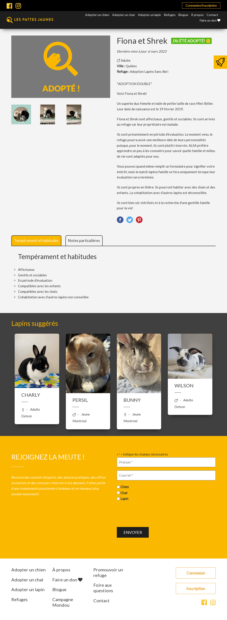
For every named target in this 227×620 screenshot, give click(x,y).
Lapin (124, 499)
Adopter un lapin (149, 15)
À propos (197, 15)
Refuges (170, 15)
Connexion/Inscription (201, 5)
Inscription (195, 588)
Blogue (183, 15)
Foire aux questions (103, 587)
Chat (123, 493)
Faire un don (210, 20)
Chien (124, 487)
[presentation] (150, 513)
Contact (212, 15)
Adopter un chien (97, 15)
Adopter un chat (123, 15)
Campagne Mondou (62, 602)
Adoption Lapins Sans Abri (149, 71)
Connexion (195, 572)
